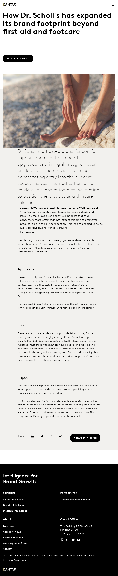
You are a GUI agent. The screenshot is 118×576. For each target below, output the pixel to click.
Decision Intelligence (14, 505)
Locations (8, 526)
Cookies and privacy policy (80, 555)
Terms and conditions (53, 555)
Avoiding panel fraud (15, 543)
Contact (7, 549)
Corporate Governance (14, 560)
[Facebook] (73, 540)
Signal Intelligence (13, 500)
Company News (12, 532)
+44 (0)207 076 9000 (73, 533)
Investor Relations (13, 537)
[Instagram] (67, 540)
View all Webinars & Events (75, 500)
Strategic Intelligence (15, 511)
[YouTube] (62, 540)
